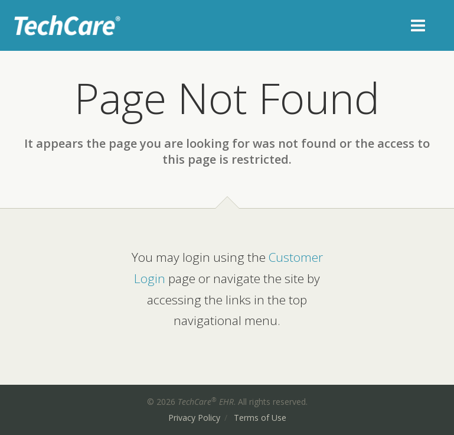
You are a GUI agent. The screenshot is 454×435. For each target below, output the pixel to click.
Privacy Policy (194, 417)
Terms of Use (260, 417)
